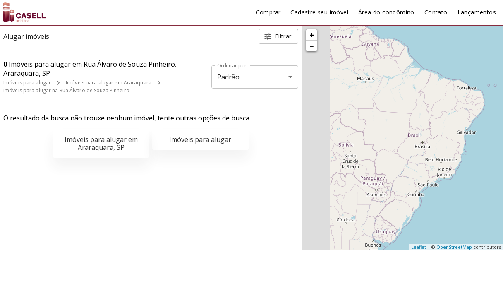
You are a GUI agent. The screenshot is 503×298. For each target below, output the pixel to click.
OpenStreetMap (454, 247)
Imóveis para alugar (27, 82)
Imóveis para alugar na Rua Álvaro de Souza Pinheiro (66, 90)
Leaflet (418, 247)
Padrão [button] (228, 77)
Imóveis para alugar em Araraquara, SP (101, 143)
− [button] (311, 46)
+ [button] (311, 35)
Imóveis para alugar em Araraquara (108, 82)
